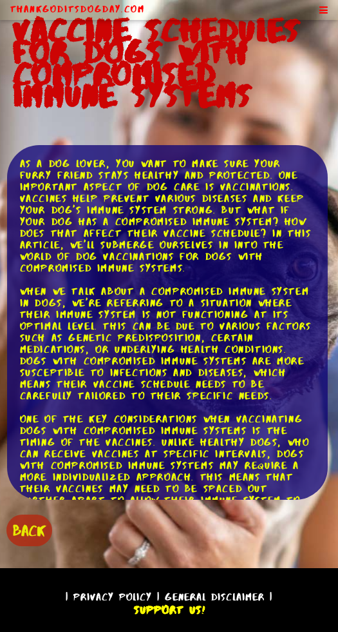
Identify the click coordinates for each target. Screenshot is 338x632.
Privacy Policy (112, 597)
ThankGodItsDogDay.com (77, 9)
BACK (29, 530)
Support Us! (169, 610)
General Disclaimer (215, 597)
